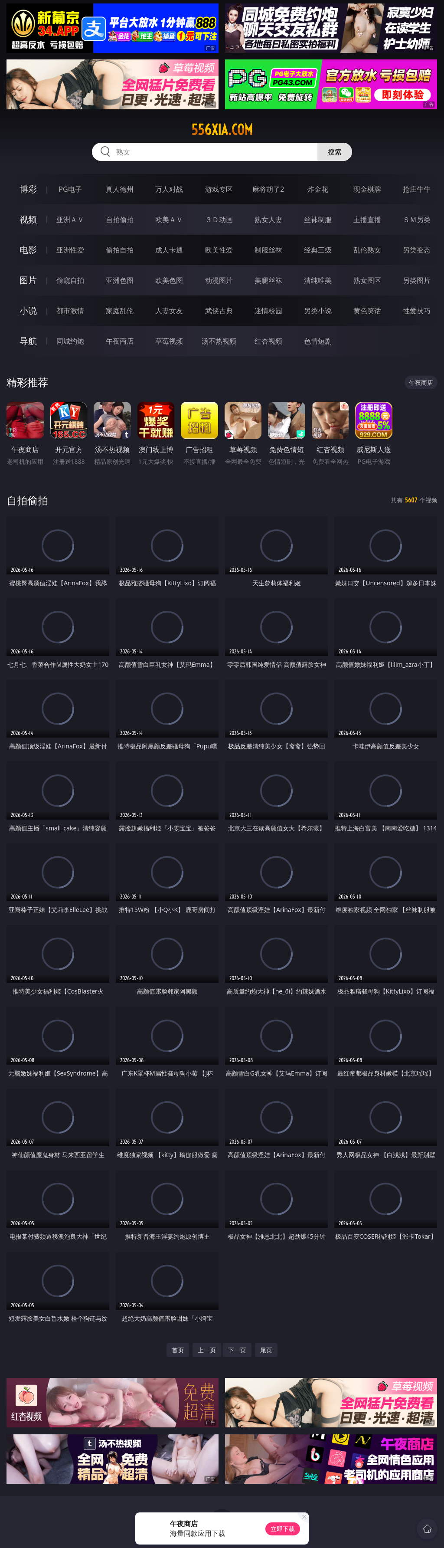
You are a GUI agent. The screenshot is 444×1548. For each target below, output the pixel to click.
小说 (28, 310)
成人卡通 (169, 250)
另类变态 (417, 250)
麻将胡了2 (268, 189)
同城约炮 (70, 341)
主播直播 (367, 219)
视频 (28, 219)
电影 (28, 250)
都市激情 (70, 310)
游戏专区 (219, 189)
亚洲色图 (120, 280)
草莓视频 (169, 341)
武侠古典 (219, 310)
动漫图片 (219, 280)
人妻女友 (169, 310)
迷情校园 (268, 310)
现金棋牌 (367, 189)
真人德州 (120, 189)
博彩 (28, 189)
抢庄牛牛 (417, 189)
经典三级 (318, 250)
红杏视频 (268, 341)
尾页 (266, 1350)
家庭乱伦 (120, 310)
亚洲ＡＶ (70, 219)
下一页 (237, 1350)
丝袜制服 (318, 219)
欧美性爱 (219, 250)
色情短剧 (318, 341)
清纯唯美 (318, 280)
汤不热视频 (219, 341)
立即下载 (283, 1529)
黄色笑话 (367, 310)
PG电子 (70, 189)
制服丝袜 (268, 250)
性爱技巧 (417, 310)
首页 (178, 1350)
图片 (28, 280)
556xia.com (222, 129)
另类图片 (417, 280)
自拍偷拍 (120, 219)
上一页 (207, 1350)
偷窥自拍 (70, 280)
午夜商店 (120, 341)
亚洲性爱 (70, 250)
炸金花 (317, 189)
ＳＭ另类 (417, 219)
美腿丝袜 (268, 280)
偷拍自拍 (120, 250)
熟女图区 (367, 280)
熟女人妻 (268, 219)
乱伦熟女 (367, 250)
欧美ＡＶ (169, 219)
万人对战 (169, 189)
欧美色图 (169, 280)
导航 (28, 341)
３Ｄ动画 (219, 219)
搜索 (335, 152)
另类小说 (318, 310)
